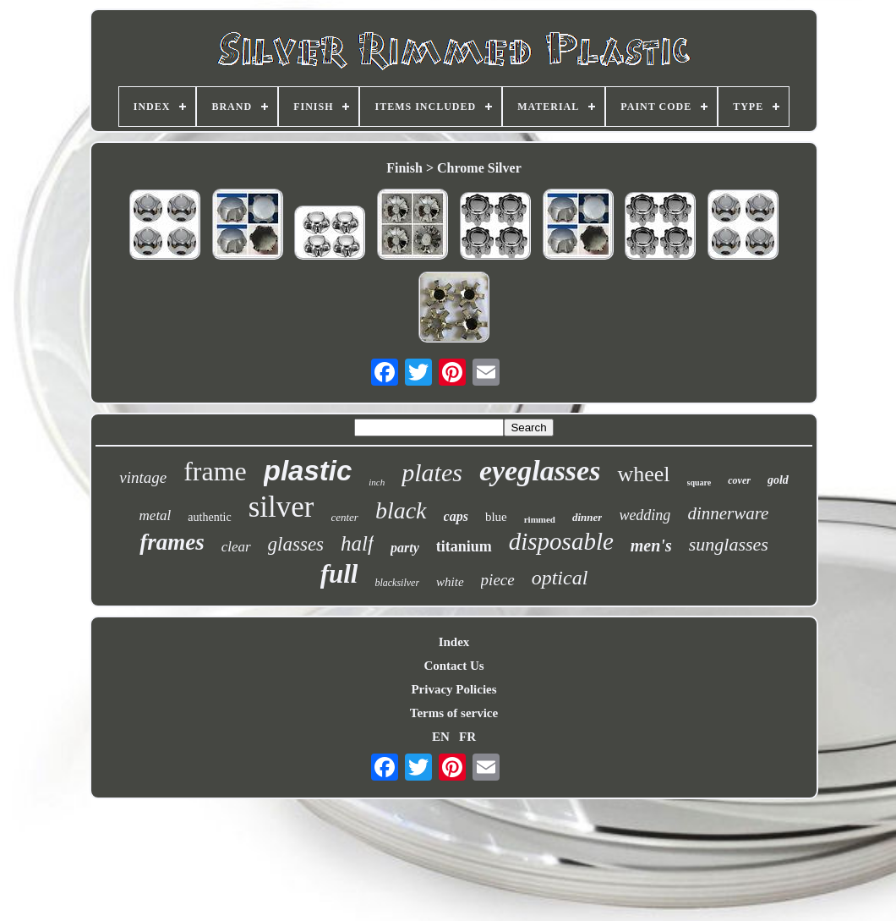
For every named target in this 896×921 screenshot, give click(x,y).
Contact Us (453, 665)
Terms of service (454, 713)
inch (377, 482)
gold (778, 480)
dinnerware (727, 513)
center (344, 517)
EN (441, 736)
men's (651, 545)
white (450, 582)
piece (498, 580)
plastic (308, 470)
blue (496, 517)
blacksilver (396, 583)
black (401, 510)
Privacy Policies (453, 689)
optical (560, 578)
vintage (143, 477)
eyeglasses (540, 470)
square (699, 482)
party (405, 547)
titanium (464, 546)
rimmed (539, 519)
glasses (296, 544)
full (339, 574)
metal (155, 515)
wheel (643, 474)
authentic (209, 517)
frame (215, 471)
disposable (561, 541)
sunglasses (728, 544)
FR (467, 736)
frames (172, 542)
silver (281, 507)
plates (432, 472)
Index (454, 642)
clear (236, 547)
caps (456, 516)
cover (739, 480)
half (357, 543)
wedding (644, 515)
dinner (587, 517)
